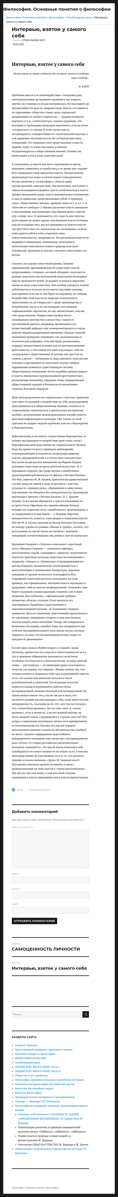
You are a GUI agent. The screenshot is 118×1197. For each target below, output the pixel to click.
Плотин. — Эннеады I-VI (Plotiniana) (37, 1101)
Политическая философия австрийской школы (45, 1084)
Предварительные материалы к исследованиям (45, 1097)
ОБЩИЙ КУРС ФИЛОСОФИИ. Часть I (37, 1066)
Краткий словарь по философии (35, 1053)
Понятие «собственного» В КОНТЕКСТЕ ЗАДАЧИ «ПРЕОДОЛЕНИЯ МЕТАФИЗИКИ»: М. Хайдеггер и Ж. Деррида (50, 1119)
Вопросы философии (28, 1092)
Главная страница (26, 1045)
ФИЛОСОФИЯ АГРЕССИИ (30, 1058)
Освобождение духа (39, 789)
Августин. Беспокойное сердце (34, 1088)
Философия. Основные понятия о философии (57, 9)
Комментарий (22, 827)
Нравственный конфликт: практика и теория (43, 1049)
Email (16, 889)
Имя (15, 874)
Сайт (15, 904)
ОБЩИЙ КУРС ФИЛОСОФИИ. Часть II (38, 1071)
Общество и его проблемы (31, 1075)
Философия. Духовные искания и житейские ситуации (49, 1079)
